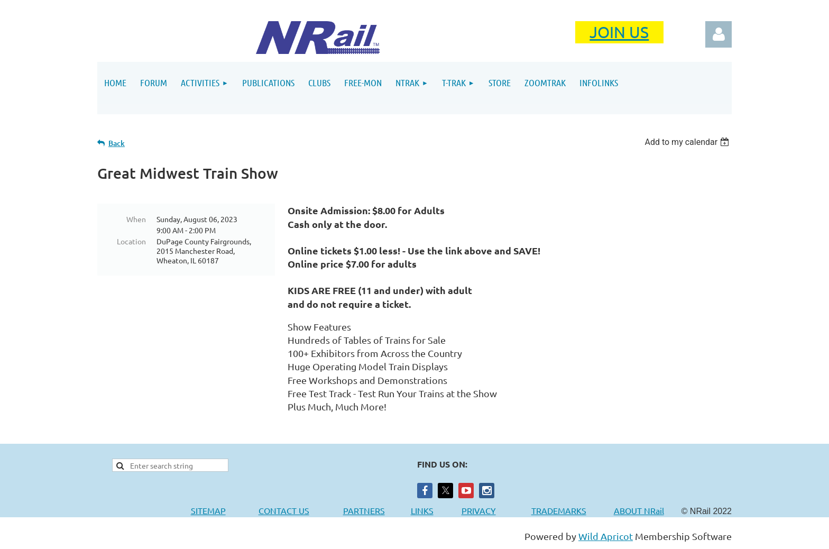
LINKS (422, 510)
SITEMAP (208, 510)
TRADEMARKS (564, 510)
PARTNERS (377, 510)
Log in (718, 34)
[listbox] (688, 142)
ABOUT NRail (639, 510)
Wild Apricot (605, 536)
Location (131, 241)
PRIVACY (479, 510)
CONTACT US (284, 510)
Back (116, 143)
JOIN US (619, 32)
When (136, 219)
